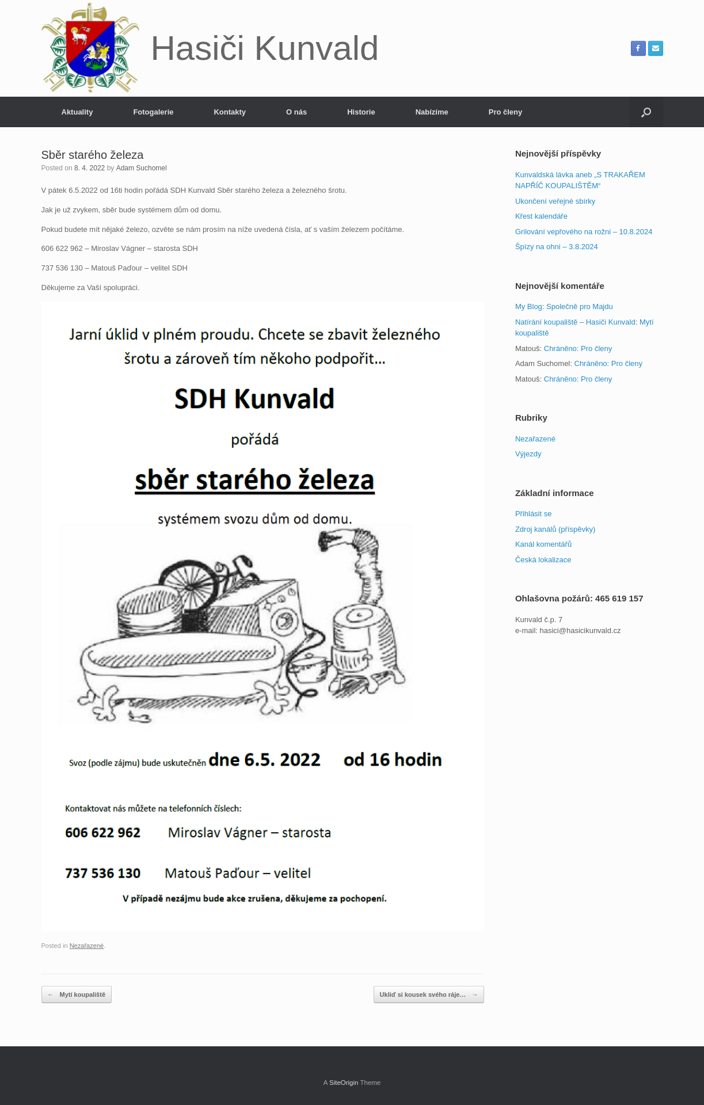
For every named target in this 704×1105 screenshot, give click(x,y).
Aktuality (77, 112)
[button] (646, 112)
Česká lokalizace (543, 559)
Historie (361, 112)
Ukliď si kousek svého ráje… (429, 995)
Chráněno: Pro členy (578, 348)
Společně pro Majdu (579, 306)
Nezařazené (87, 945)
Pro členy (506, 112)
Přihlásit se (533, 513)
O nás (296, 112)
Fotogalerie (153, 112)
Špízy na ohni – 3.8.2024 (556, 246)
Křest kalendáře (541, 216)
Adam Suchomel (141, 168)
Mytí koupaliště (77, 995)
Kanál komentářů (543, 544)
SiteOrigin (344, 1082)
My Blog (528, 306)
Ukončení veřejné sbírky (555, 201)
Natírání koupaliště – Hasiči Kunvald (575, 322)
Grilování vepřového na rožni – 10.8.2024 (584, 231)
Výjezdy (528, 453)
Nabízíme (432, 112)
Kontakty (230, 112)
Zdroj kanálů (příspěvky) (555, 529)
